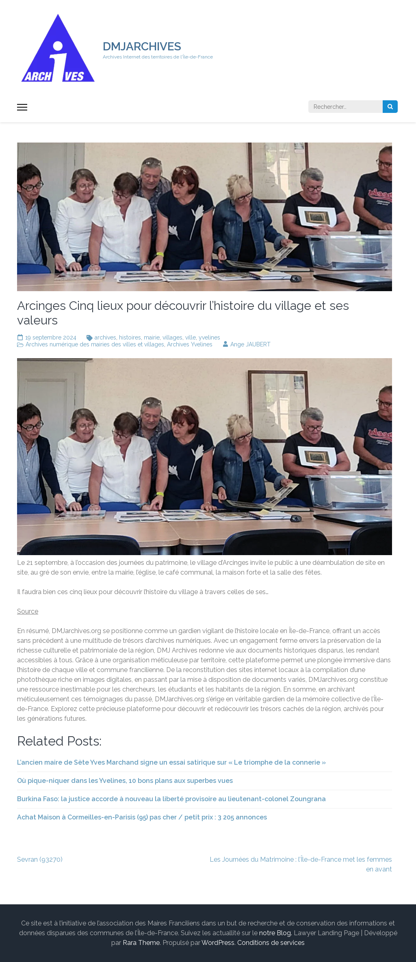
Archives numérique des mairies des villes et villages (95, 344)
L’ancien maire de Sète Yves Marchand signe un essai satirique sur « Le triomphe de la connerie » (171, 762)
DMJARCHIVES (142, 46)
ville (190, 337)
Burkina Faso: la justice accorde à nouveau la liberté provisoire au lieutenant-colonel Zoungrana (171, 799)
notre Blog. (275, 933)
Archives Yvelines (189, 344)
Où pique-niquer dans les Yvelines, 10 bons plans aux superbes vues (125, 781)
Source (27, 611)
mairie (152, 337)
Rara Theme (141, 943)
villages (172, 337)
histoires (130, 337)
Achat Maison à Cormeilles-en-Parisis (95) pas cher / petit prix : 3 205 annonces (142, 817)
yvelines (209, 337)
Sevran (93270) (40, 859)
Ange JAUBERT (250, 344)
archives (105, 337)
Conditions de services (271, 943)
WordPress (218, 943)
